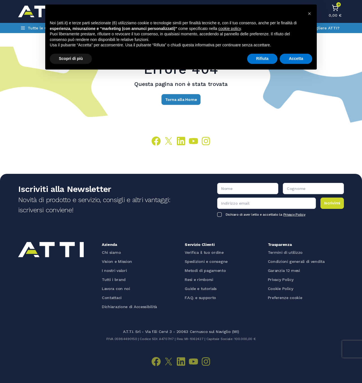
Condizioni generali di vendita (296, 261)
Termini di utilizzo (285, 252)
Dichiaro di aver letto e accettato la (265, 215)
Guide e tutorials (201, 288)
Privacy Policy (294, 215)
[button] (309, 13)
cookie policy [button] (229, 28)
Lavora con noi (116, 288)
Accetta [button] (296, 58)
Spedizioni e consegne (206, 261)
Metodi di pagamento (205, 270)
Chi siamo (111, 252)
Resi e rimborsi (199, 279)
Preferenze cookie (285, 297)
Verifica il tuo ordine (204, 252)
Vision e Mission (117, 261)
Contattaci (112, 297)
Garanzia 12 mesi (284, 270)
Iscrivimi (332, 203)
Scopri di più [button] (71, 58)
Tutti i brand (114, 279)
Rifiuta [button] (262, 58)
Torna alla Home (181, 99)
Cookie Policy (280, 288)
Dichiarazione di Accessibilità (129, 306)
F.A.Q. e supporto (200, 297)
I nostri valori (114, 270)
